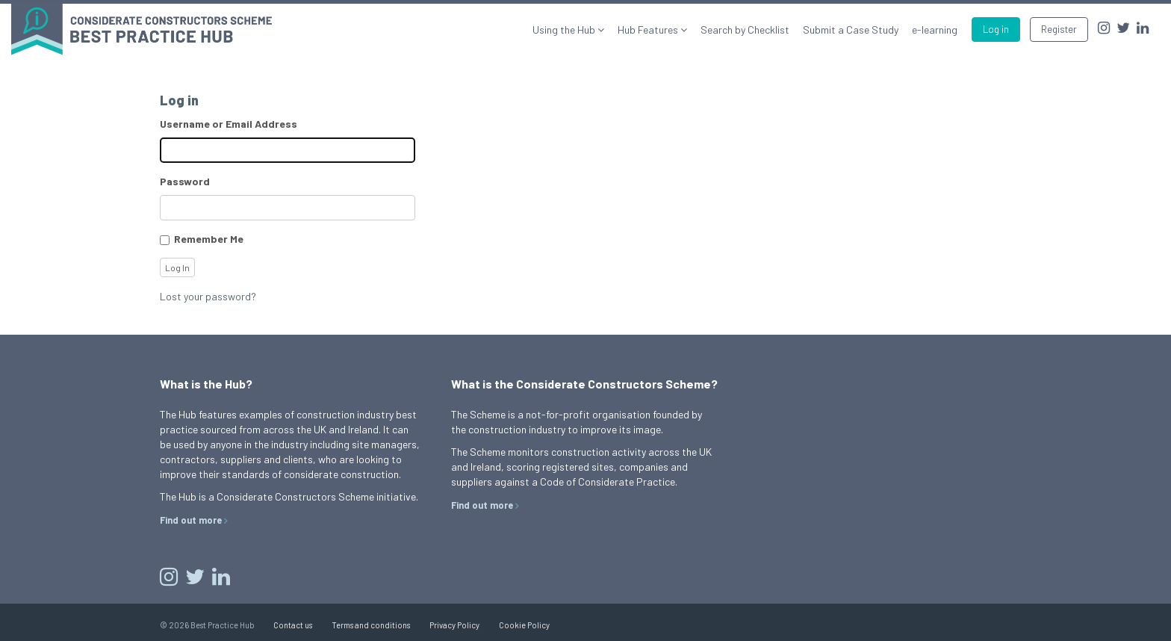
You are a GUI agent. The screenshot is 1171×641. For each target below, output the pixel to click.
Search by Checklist (745, 29)
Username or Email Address (228, 123)
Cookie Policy (524, 625)
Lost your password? (208, 296)
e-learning (934, 29)
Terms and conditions (371, 625)
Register (1059, 29)
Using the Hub (564, 29)
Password (185, 181)
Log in (996, 29)
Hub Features (649, 29)
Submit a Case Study (850, 29)
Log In (177, 267)
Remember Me (208, 238)
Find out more (191, 520)
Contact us (292, 625)
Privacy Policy (454, 625)
